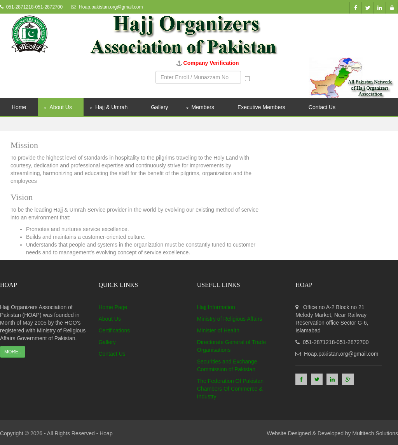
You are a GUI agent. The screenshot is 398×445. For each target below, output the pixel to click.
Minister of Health (218, 330)
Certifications (114, 330)
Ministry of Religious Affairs (229, 319)
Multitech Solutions (375, 433)
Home (19, 107)
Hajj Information (216, 307)
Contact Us (322, 107)
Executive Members (261, 107)
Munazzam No (266, 77)
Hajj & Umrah (111, 107)
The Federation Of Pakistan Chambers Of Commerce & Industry (230, 389)
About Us (60, 107)
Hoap (106, 433)
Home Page (112, 307)
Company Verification (211, 63)
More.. (12, 352)
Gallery (159, 107)
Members (203, 107)
